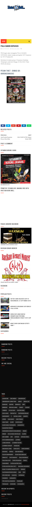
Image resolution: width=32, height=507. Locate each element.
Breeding (4, 407)
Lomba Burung (6, 442)
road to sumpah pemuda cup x (10, 469)
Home (3, 41)
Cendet (21, 407)
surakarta (13, 478)
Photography (13, 457)
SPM (24, 472)
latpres (18, 439)
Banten (11, 404)
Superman (21, 475)
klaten (24, 434)
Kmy (12, 437)
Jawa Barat (11, 419)
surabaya (5, 478)
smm (20, 472)
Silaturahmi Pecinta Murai (9, 472)
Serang (23, 469)
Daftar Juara (20, 410)
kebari (24, 431)
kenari (4, 434)
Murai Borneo (25, 448)
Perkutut (4, 457)
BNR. (24, 404)
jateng (4, 419)
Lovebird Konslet (7, 445)
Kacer (11, 422)
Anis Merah (13, 398)
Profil (25, 460)
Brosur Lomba (13, 407)
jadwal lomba (17, 416)
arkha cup (26, 401)
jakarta (25, 416)
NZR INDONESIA (19, 451)
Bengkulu (17, 404)
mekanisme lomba (7, 448)
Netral (11, 451)
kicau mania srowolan (14, 434)
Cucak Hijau (12, 410)
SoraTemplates (11, 504)
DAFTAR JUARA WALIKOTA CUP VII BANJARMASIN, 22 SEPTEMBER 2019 (20, 300)
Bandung (4, 404)
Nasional (4, 451)
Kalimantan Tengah (7, 428)
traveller (19, 481)
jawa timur (5, 422)
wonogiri (12, 484)
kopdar (17, 437)
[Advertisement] (16, 24)
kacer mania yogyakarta (9, 425)
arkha (20, 401)
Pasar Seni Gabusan (20, 454)
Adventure (5, 398)
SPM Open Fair (6, 475)
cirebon (4, 410)
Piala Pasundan (23, 457)
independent (5, 416)
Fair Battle (13, 413)
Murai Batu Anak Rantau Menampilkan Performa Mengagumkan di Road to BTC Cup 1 (20, 317)
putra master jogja (16, 463)
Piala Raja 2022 (6, 460)
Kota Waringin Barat (8, 439)
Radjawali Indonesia (23, 466)
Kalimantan (21, 425)
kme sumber (5, 437)
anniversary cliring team (9, 401)
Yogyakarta (20, 484)
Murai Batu (17, 448)
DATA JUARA (5, 413)
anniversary (21, 398)
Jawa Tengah (19, 419)
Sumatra (14, 475)
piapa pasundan (17, 460)
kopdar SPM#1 (25, 437)
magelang (16, 445)
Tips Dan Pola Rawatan (8, 481)
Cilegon (27, 407)
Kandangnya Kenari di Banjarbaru (11, 431)
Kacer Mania (19, 422)
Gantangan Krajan (23, 413)
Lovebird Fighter (16, 442)
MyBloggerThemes (25, 504)
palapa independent (7, 454)
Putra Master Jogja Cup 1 (9, 466)
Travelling (5, 484)
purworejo (5, 463)
